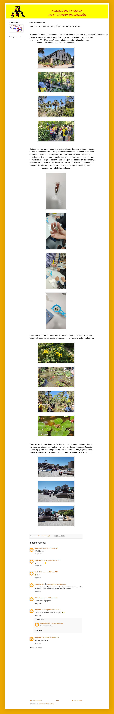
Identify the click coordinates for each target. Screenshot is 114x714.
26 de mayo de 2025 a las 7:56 (53, 623)
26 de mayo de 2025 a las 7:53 (56, 584)
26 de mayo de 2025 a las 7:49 (51, 560)
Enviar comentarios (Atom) (46, 704)
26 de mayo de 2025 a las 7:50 (48, 572)
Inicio (57, 700)
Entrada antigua (77, 700)
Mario (36, 548)
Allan (36, 598)
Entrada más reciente (36, 700)
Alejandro (38, 560)
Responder (38, 554)
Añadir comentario (36, 648)
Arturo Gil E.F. (39, 584)
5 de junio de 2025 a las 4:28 (50, 637)
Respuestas (40, 619)
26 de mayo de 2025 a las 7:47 (48, 548)
